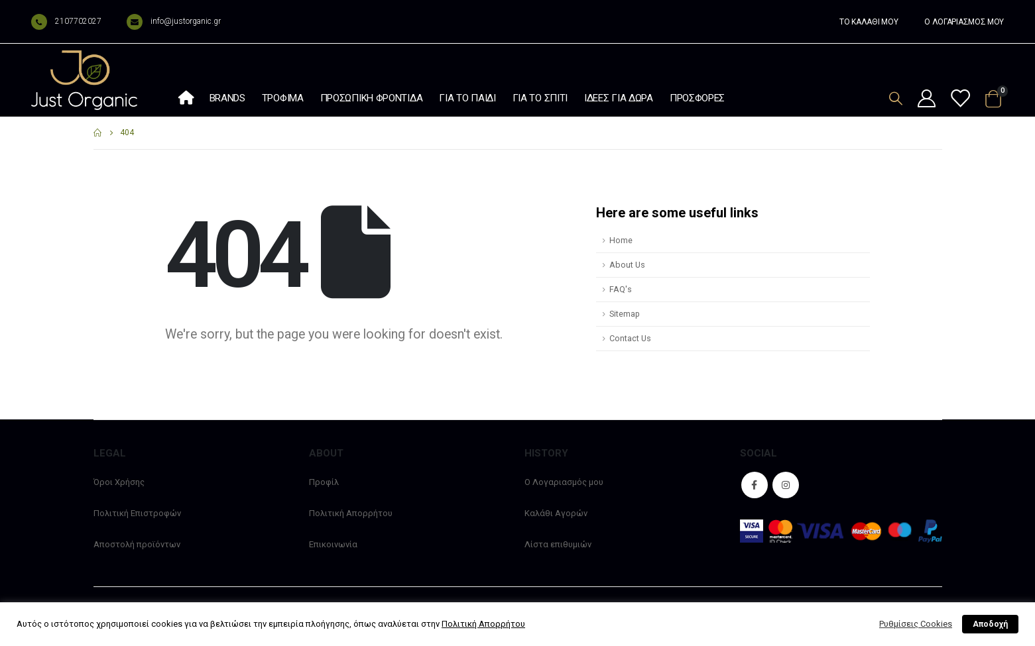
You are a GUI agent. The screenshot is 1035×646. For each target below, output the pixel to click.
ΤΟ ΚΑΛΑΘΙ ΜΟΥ (868, 22)
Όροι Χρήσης (119, 482)
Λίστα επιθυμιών (557, 544)
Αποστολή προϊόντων (136, 544)
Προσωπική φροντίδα (371, 98)
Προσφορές (697, 98)
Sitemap (624, 314)
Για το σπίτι (540, 98)
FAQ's (620, 289)
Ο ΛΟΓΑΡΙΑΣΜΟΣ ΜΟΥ (964, 22)
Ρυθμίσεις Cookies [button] (915, 624)
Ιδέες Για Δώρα (618, 98)
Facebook (754, 485)
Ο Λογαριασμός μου (563, 482)
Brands (227, 98)
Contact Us (630, 338)
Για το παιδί (467, 98)
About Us (627, 265)
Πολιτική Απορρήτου (351, 513)
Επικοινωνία (333, 544)
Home (621, 240)
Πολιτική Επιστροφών (137, 513)
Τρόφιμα (283, 98)
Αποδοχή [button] (990, 624)
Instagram (785, 485)
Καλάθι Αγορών (555, 513)
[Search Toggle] (896, 98)
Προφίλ (324, 482)
